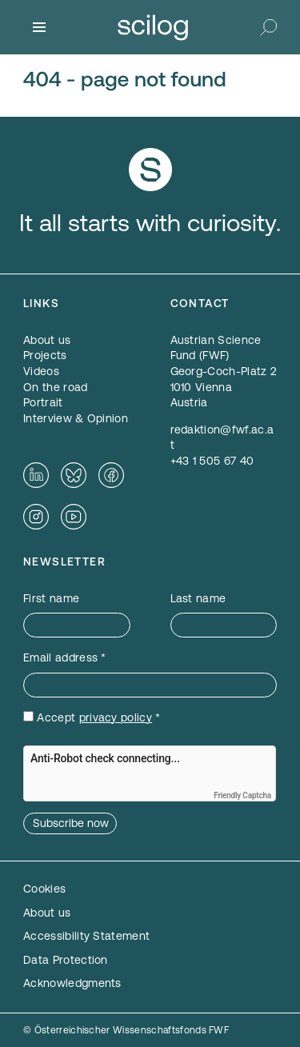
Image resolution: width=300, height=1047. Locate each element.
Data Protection (65, 959)
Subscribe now (71, 823)
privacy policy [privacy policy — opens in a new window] (115, 717)
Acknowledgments (72, 983)
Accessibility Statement (86, 935)
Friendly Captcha (242, 795)
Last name (198, 598)
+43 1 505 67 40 (212, 460)
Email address (64, 657)
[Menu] (39, 27)
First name (51, 598)
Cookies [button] (44, 888)
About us (47, 912)
